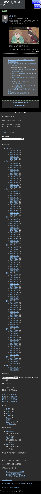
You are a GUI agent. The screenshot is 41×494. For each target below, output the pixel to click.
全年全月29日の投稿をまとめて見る (23, 85)
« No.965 (16, 102)
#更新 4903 (10, 444)
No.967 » (24, 102)
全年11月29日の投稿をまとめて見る (23, 81)
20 (10, 399)
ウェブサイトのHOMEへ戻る (10, 487)
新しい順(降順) (25, 377)
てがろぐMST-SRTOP (8, 483)
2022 (8, 245)
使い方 (8, 418)
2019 (8, 329)
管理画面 (28, 483)
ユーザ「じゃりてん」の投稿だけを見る (21, 60)
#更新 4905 (10, 431)
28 (12, 401)
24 (3, 401)
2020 (8, 301)
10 (3, 397)
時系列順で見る (13, 62)
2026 (8, 148)
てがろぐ (12, 491)
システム (9, 411)
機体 (7, 413)
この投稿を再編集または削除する (18, 93)
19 (7, 399)
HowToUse (10, 424)
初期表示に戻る (20, 105)
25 (5, 401)
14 (12, 397)
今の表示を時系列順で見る (15, 476)
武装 (7, 420)
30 (16, 401)
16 (16, 397)
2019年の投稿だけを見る (20, 77)
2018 (8, 357)
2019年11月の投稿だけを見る (21, 73)
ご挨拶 (8, 415)
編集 (38, 51)
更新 (7, 409)
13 (10, 397)
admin (13, 49)
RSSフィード (7, 480)
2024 (8, 189)
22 (14, 399)
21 (12, 399)
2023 (8, 217)
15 (14, 397)
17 (3, 399)
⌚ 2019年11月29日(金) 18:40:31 (26, 49)
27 (10, 401)
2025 (8, 161)
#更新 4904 (10, 438)
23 (16, 399)
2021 (8, 273)
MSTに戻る (8, 133)
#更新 (11, 16)
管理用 (37, 6)
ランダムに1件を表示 (13, 474)
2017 (8, 365)
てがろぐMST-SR (11, 3)
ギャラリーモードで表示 (15, 472)
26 (7, 401)
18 (5, 399)
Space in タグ (11, 422)
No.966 (5, 23)
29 (14, 401)
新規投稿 (36, 2)
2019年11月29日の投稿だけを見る (23, 69)
